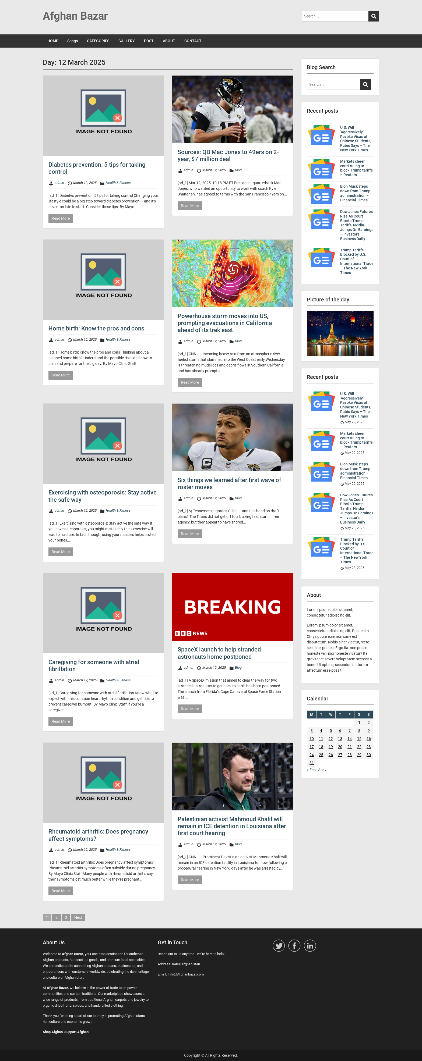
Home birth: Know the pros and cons (96, 328)
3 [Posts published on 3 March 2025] (312, 730)
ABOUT (169, 41)
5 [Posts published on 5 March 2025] (331, 730)
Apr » (322, 770)
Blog (238, 170)
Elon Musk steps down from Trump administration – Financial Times (355, 193)
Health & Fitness (118, 183)
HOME (52, 41)
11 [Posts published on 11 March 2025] (321, 738)
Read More (61, 218)
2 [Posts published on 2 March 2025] (369, 722)
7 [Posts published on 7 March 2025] (350, 730)
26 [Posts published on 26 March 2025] (331, 755)
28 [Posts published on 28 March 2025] (349, 755)
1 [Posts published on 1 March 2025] (359, 722)
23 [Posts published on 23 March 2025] (369, 747)
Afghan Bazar (75, 16)
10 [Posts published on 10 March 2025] (312, 738)
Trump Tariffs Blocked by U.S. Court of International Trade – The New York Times (357, 261)
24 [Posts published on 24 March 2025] (312, 755)
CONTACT (193, 41)
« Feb (311, 770)
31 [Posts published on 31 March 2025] (312, 763)
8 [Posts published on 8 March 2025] (359, 730)
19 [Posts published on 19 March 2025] (331, 747)
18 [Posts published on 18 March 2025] (321, 747)
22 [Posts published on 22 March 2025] (359, 747)
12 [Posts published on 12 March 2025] (331, 738)
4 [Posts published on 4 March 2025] (321, 730)
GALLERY (126, 41)
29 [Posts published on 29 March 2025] (359, 755)
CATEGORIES (98, 41)
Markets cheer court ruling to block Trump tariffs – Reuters (356, 168)
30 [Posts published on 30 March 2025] (369, 755)
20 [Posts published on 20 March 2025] (340, 747)
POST (149, 41)
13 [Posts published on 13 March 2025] (340, 738)
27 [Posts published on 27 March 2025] (340, 755)
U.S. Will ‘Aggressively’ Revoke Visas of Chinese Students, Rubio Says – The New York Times (355, 138)
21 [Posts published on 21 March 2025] (349, 747)
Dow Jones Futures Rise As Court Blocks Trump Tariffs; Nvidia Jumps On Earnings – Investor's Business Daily (356, 225)
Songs (72, 41)
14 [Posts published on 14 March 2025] (349, 738)
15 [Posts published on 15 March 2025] (359, 738)
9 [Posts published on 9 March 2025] (369, 730)
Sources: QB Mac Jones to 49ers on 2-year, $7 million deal (228, 155)
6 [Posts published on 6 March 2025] (340, 730)
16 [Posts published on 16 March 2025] (369, 738)
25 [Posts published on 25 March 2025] (321, 755)
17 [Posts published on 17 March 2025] (312, 747)
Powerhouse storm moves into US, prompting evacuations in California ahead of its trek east (225, 323)
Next (78, 917)
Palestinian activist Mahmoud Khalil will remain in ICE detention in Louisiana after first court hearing (232, 826)
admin (59, 183)
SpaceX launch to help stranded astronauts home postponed (219, 653)
